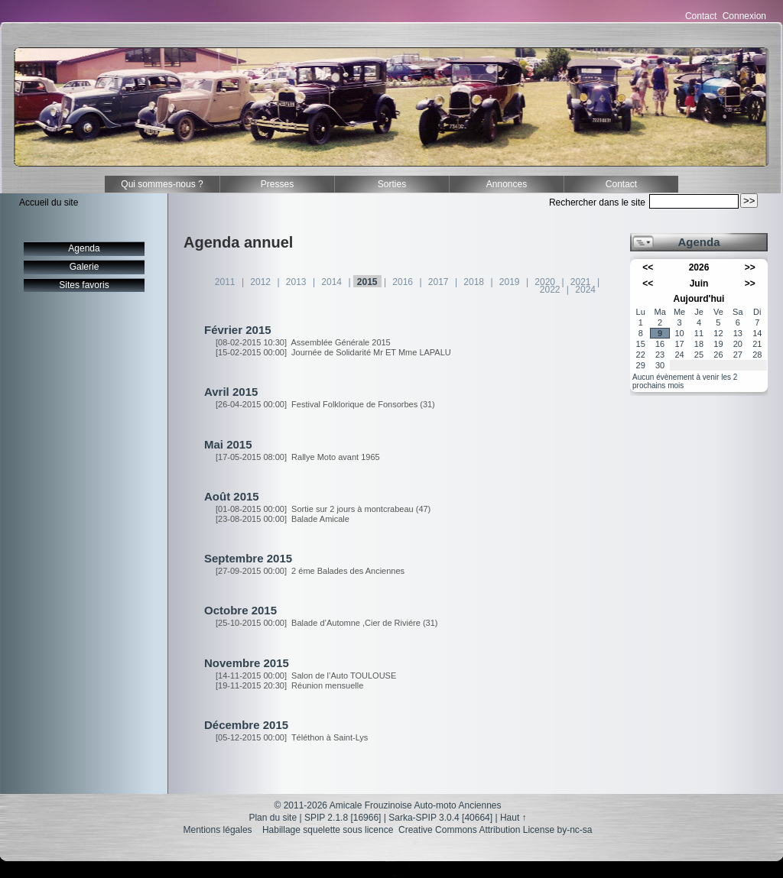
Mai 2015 (228, 444)
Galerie (84, 266)
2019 (509, 282)
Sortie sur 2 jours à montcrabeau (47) (323, 509)
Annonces (506, 184)
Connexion (744, 16)
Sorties (392, 184)
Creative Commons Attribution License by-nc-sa (495, 830)
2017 (438, 282)
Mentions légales (218, 830)
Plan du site (273, 817)
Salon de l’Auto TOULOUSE (306, 675)
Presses (277, 184)
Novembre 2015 (246, 662)
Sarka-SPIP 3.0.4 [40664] (440, 817)
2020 (544, 282)
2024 (585, 289)
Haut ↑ (513, 817)
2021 (580, 282)
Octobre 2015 (240, 610)
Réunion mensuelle (289, 685)
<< (647, 267)
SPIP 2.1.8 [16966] (343, 817)
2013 (296, 282)
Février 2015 (237, 329)
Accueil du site (48, 202)
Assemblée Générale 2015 (303, 342)
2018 (473, 282)
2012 (260, 282)
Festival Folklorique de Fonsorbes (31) (325, 404)
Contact (700, 16)
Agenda (83, 248)
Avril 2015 (231, 391)
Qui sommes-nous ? (162, 184)
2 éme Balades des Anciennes (310, 570)
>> (750, 267)
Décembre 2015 (246, 724)
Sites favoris (84, 285)
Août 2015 (231, 496)
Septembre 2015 (248, 558)
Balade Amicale (282, 518)
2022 (550, 289)
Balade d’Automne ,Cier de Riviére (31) (326, 622)
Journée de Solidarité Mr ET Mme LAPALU (333, 352)
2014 (331, 282)
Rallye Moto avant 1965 (298, 457)
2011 (225, 282)
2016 (402, 282)
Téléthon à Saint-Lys (292, 737)
